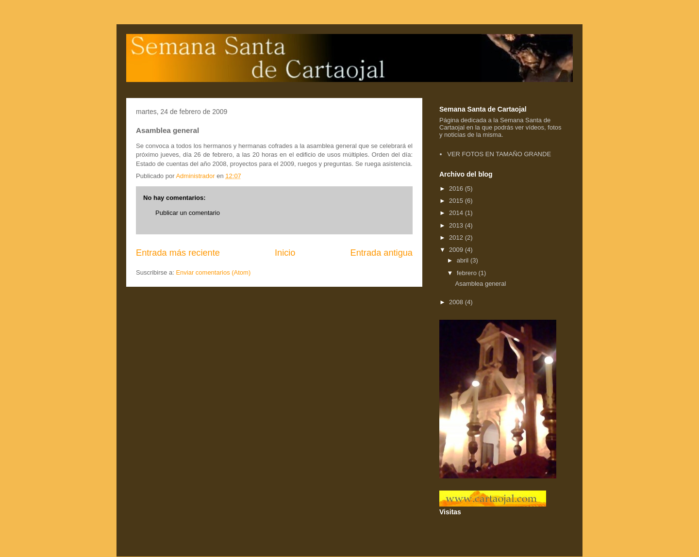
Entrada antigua (381, 253)
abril (463, 260)
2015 (457, 200)
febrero (468, 273)
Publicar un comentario (187, 212)
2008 (457, 302)
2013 (457, 225)
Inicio (285, 253)
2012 (457, 237)
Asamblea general (480, 283)
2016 (457, 188)
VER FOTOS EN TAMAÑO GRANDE (499, 154)
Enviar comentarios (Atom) (213, 272)
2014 (457, 212)
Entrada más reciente (178, 253)
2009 (457, 249)
